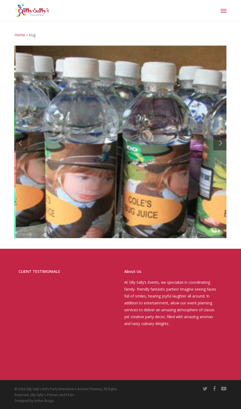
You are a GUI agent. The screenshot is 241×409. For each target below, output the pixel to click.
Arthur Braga (43, 400)
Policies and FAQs (60, 395)
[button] (223, 10)
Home (20, 34)
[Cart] (213, 10)
